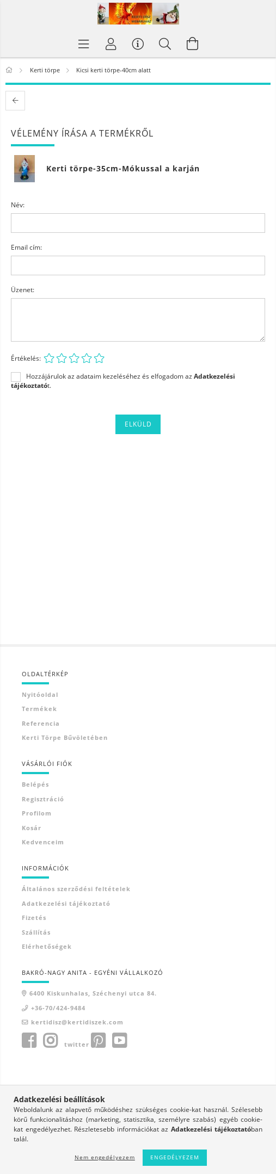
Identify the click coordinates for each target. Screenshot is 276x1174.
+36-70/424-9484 (58, 1008)
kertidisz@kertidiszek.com (77, 1022)
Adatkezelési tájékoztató (66, 903)
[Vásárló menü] (138, 43)
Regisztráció (43, 799)
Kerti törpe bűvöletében (65, 737)
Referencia (41, 723)
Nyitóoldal (40, 694)
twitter (76, 1044)
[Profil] (111, 43)
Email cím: (26, 247)
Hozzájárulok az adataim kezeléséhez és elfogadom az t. (123, 381)
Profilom (37, 813)
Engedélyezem (174, 1157)
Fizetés (34, 917)
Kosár (31, 828)
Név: (17, 204)
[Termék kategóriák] (84, 43)
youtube (119, 1041)
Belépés (35, 784)
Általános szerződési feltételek (76, 889)
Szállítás (36, 932)
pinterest (98, 1041)
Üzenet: (22, 289)
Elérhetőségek (47, 946)
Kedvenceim (43, 842)
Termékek (39, 709)
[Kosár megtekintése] (193, 43)
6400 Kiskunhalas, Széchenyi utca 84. (93, 993)
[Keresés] (165, 43)
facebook (29, 1041)
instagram (50, 1041)
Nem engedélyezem (105, 1157)
